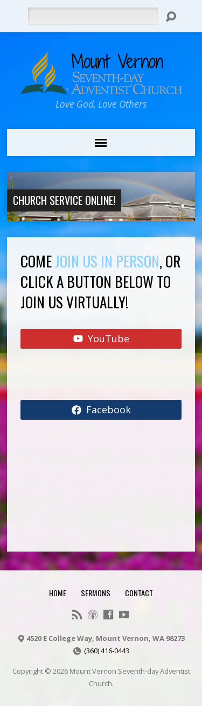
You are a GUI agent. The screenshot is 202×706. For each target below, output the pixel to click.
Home (57, 592)
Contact (139, 592)
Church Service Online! (64, 200)
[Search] (92, 16)
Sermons (95, 592)
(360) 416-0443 (106, 650)
